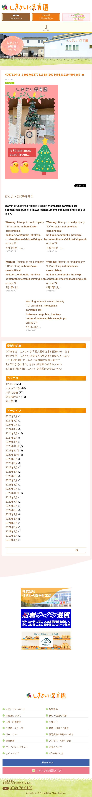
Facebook (46, 762)
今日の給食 (12, 392)
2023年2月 (12, 489)
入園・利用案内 (13, 722)
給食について (55, 747)
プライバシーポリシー (17, 747)
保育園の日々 (13, 396)
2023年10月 (12, 454)
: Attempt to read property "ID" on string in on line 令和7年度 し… (66, 237)
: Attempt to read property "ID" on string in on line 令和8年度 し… (25, 237)
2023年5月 (12, 476)
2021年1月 (12, 531)
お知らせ (11, 384)
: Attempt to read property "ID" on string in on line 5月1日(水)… (25, 277)
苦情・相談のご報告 (59, 728)
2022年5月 (12, 506)
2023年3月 (12, 484)
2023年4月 (12, 480)
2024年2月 (12, 437)
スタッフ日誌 (13, 388)
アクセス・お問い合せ (60, 741)
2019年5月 (12, 535)
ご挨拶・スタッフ (14, 728)
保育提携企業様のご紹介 (61, 734)
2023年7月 (12, 467)
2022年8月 (12, 497)
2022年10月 (12, 493)
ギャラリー (11, 734)
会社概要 (10, 741)
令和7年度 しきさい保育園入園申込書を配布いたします (38, 356)
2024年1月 (12, 442)
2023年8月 (12, 463)
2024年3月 (12, 433)
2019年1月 (12, 540)
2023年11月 (12, 450)
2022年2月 (12, 514)
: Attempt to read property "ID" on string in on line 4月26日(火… (66, 277)
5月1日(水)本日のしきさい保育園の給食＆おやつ (33, 360)
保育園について (13, 715)
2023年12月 (12, 446)
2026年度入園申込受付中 (46, 17)
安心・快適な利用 (58, 715)
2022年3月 (12, 510)
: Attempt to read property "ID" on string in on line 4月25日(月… (46, 316)
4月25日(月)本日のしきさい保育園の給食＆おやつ (34, 368)
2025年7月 (12, 416)
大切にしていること (15, 709)
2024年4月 (12, 429)
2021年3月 (12, 527)
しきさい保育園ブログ (46, 770)
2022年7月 (12, 501)
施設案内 (53, 709)
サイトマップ (12, 753)
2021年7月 (12, 523)
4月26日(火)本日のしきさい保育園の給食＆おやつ (34, 364)
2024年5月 (12, 425)
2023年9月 (12, 459)
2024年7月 (12, 420)
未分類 (9, 401)
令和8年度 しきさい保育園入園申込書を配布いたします (38, 351)
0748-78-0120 (16, 18)
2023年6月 (12, 471)
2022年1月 (12, 518)
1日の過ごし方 (56, 753)
